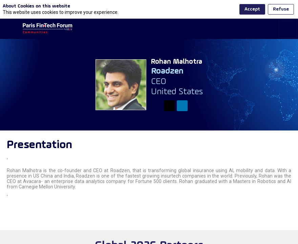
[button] (10, 10)
